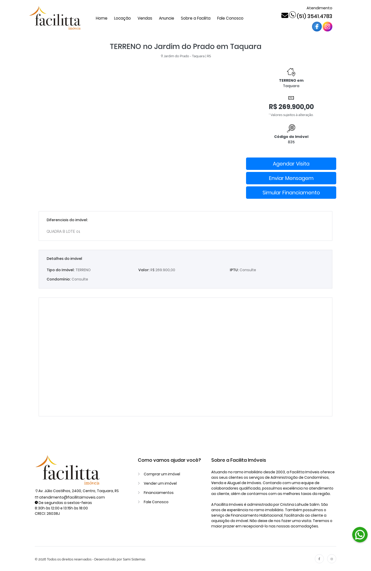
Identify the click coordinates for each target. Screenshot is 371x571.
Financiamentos (159, 492)
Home (101, 18)
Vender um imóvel (160, 483)
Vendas (145, 18)
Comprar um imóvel (162, 474)
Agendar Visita (291, 163)
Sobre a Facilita (195, 18)
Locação (122, 18)
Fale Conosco (230, 18)
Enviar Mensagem (291, 178)
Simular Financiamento (291, 192)
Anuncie (166, 18)
